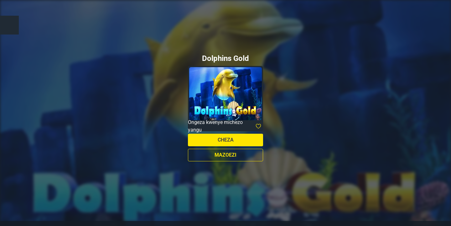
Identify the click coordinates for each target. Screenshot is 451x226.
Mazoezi (225, 155)
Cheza (226, 140)
